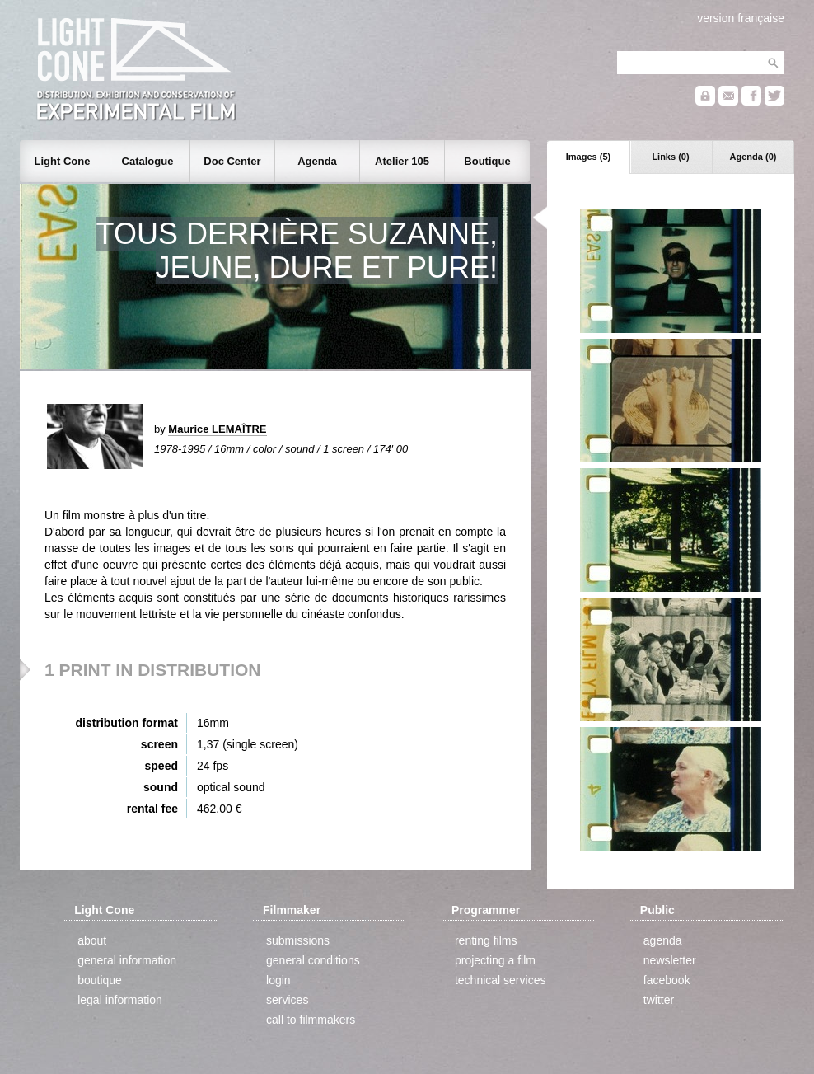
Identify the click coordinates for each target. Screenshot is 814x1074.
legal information (119, 999)
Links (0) (670, 157)
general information (126, 960)
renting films (486, 940)
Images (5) (588, 157)
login (278, 980)
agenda (662, 940)
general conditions (313, 960)
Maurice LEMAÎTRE (217, 429)
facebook (666, 980)
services (287, 999)
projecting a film (495, 960)
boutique (99, 980)
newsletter (669, 960)
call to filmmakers (310, 1019)
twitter (658, 999)
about (91, 940)
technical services (500, 980)
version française (740, 18)
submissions (298, 940)
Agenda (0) (753, 157)
